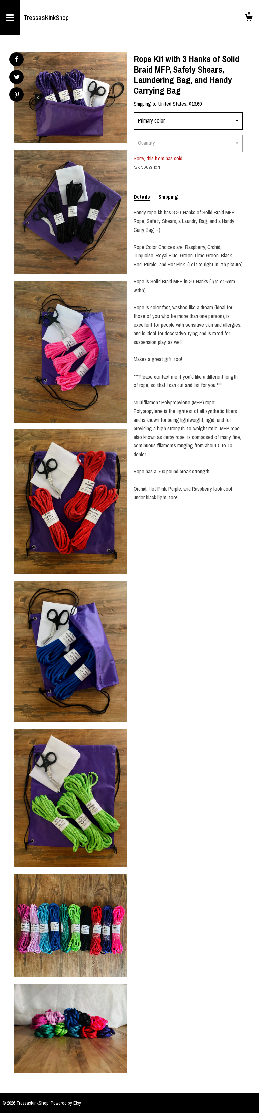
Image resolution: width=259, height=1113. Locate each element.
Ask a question (147, 167)
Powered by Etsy (66, 1103)
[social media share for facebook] (16, 59)
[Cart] (248, 18)
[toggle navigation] (10, 17)
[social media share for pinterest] (17, 95)
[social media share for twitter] (17, 78)
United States (172, 103)
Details (142, 196)
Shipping (168, 196)
